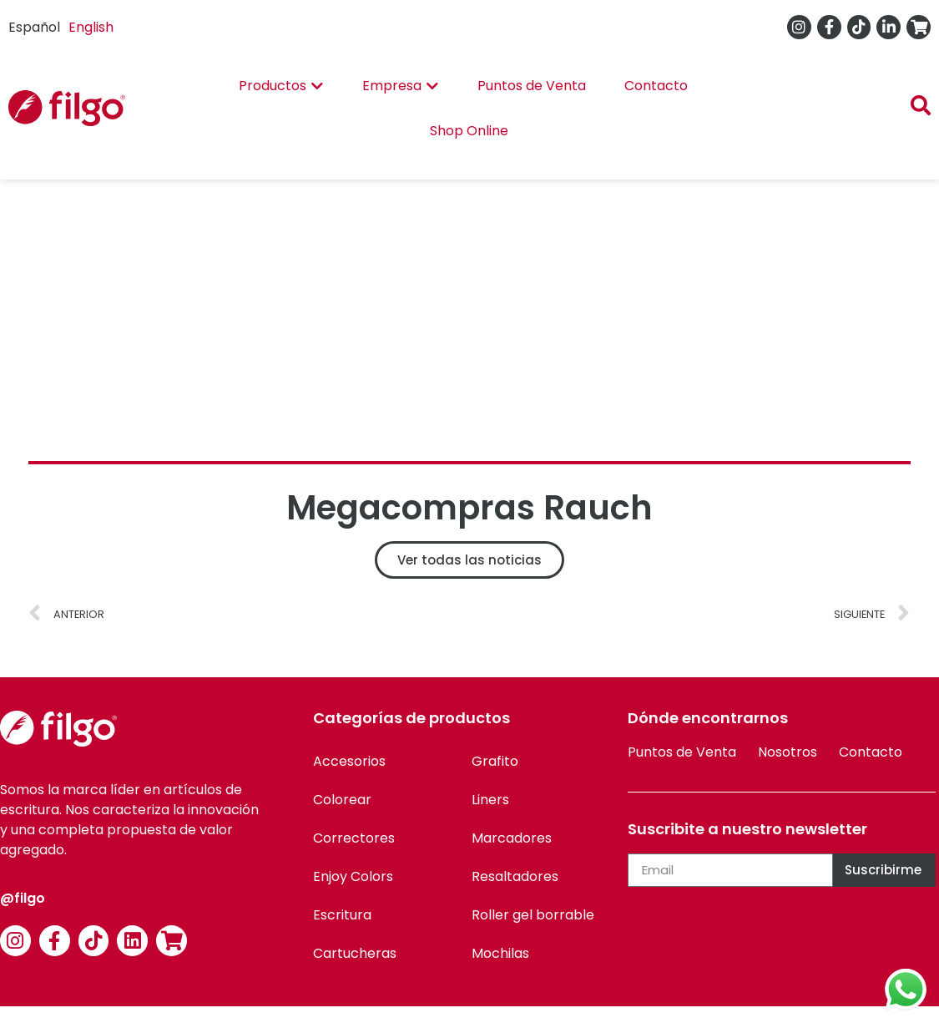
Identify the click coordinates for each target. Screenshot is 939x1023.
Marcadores (512, 838)
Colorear (342, 799)
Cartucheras (354, 953)
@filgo (22, 898)
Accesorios (349, 761)
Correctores (354, 838)
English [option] (91, 27)
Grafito (495, 761)
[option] (91, 27)
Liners (490, 799)
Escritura (342, 914)
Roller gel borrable (533, 914)
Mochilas (500, 953)
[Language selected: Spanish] (65, 27)
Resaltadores (515, 876)
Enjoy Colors (353, 876)
